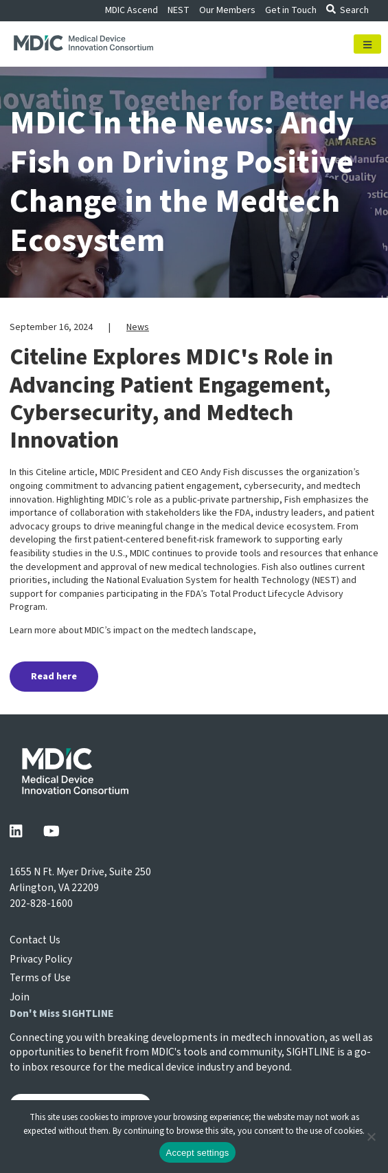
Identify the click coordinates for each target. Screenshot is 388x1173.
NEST (179, 10)
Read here (54, 676)
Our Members (227, 10)
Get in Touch (291, 10)
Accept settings (197, 1153)
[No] (371, 1136)
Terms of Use (40, 977)
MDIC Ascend (131, 10)
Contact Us (35, 939)
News (137, 327)
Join (20, 997)
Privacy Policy (41, 959)
